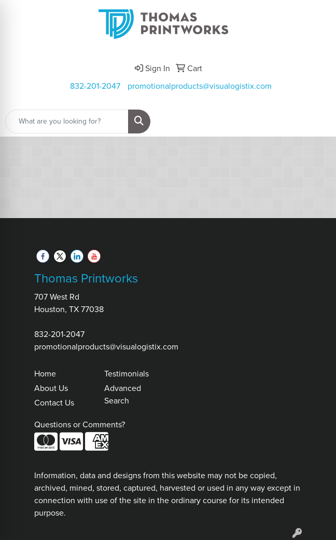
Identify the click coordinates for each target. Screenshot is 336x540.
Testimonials (126, 374)
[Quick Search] (67, 121)
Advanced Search (122, 394)
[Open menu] (315, 121)
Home (45, 374)
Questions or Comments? (79, 424)
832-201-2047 (95, 86)
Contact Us (54, 403)
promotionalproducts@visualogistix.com (200, 86)
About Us (51, 388)
